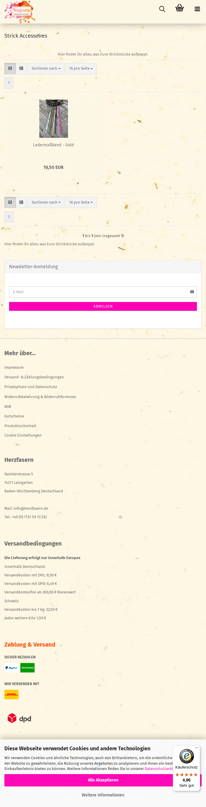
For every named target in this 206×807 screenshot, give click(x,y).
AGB (7, 406)
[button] (10, 68)
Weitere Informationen (103, 795)
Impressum (14, 367)
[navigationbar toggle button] (197, 9)
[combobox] (46, 68)
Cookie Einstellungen (23, 435)
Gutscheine (14, 416)
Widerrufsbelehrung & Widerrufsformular (40, 397)
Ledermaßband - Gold (53, 144)
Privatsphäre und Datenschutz (30, 387)
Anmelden (103, 306)
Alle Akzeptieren (103, 780)
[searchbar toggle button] (162, 9)
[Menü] (196, 749)
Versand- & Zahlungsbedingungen (34, 377)
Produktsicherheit (20, 426)
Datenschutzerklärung (164, 768)
